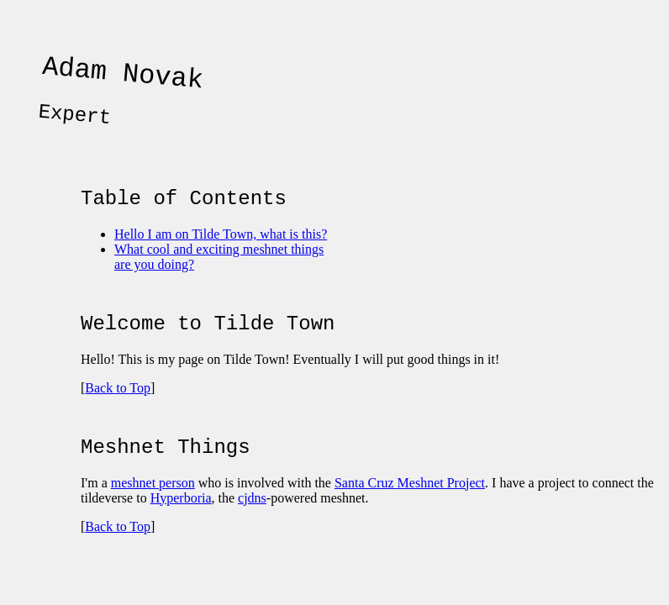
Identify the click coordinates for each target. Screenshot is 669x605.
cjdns (252, 523)
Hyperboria (181, 523)
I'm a (96, 508)
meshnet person (153, 508)
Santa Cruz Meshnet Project (409, 508)
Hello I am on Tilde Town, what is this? (220, 249)
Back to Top (117, 408)
